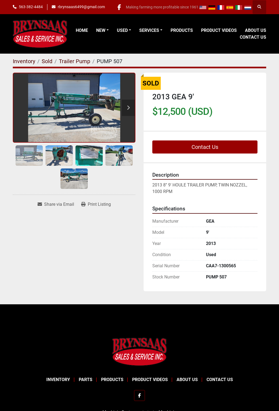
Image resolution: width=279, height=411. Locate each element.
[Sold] (47, 61)
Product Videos (219, 30)
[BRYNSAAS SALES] (139, 351)
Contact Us (253, 37)
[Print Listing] (96, 204)
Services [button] (149, 30)
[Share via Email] (56, 204)
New (100, 30)
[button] (102, 30)
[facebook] (119, 7)
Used (122, 30)
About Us (255, 30)
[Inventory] (24, 61)
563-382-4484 (31, 7)
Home (82, 30)
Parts (85, 379)
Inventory (58, 379)
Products (182, 30)
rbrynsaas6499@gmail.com (81, 7)
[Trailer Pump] (74, 61)
